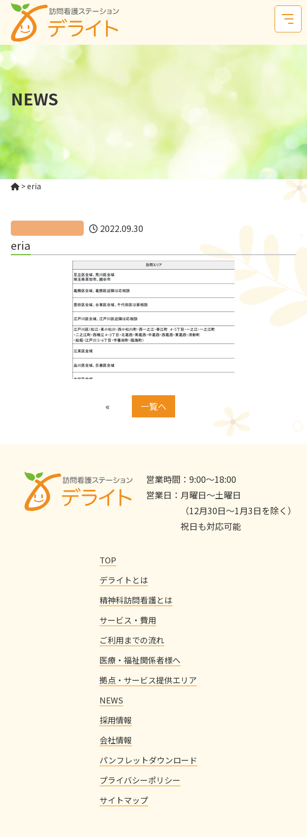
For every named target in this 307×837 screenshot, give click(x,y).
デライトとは (123, 580)
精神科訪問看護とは (135, 600)
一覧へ (153, 406)
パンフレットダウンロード (148, 760)
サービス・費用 (127, 620)
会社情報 (115, 740)
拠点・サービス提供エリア (148, 680)
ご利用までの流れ (131, 640)
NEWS (111, 700)
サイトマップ (123, 800)
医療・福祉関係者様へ (140, 660)
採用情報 (115, 720)
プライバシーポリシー (140, 780)
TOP (107, 560)
